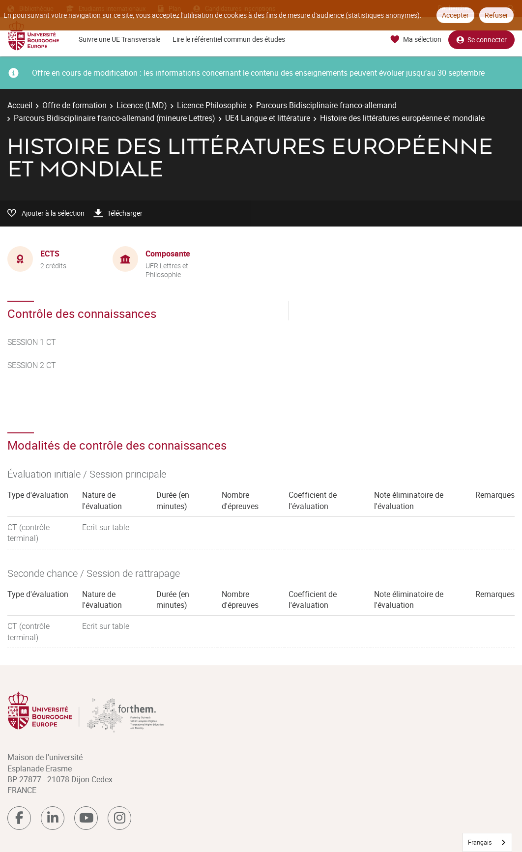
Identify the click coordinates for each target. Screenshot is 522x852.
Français (480, 842)
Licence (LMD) (141, 105)
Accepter (455, 15)
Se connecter (481, 39)
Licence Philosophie (211, 105)
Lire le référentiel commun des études (229, 39)
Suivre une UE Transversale (119, 39)
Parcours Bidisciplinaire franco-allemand (326, 105)
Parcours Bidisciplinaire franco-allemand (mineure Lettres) (114, 118)
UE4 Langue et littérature (267, 118)
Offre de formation (74, 105)
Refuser (496, 15)
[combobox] (487, 842)
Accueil (19, 105)
